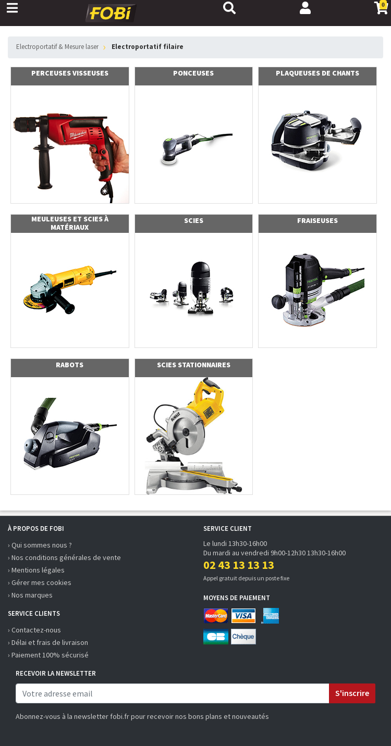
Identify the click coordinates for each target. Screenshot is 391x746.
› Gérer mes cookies (39, 582)
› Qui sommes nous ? (40, 545)
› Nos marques (30, 595)
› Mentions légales (36, 570)
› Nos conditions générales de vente (64, 557)
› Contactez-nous (34, 630)
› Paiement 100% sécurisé (48, 655)
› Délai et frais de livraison (48, 642)
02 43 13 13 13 (238, 564)
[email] (172, 693)
